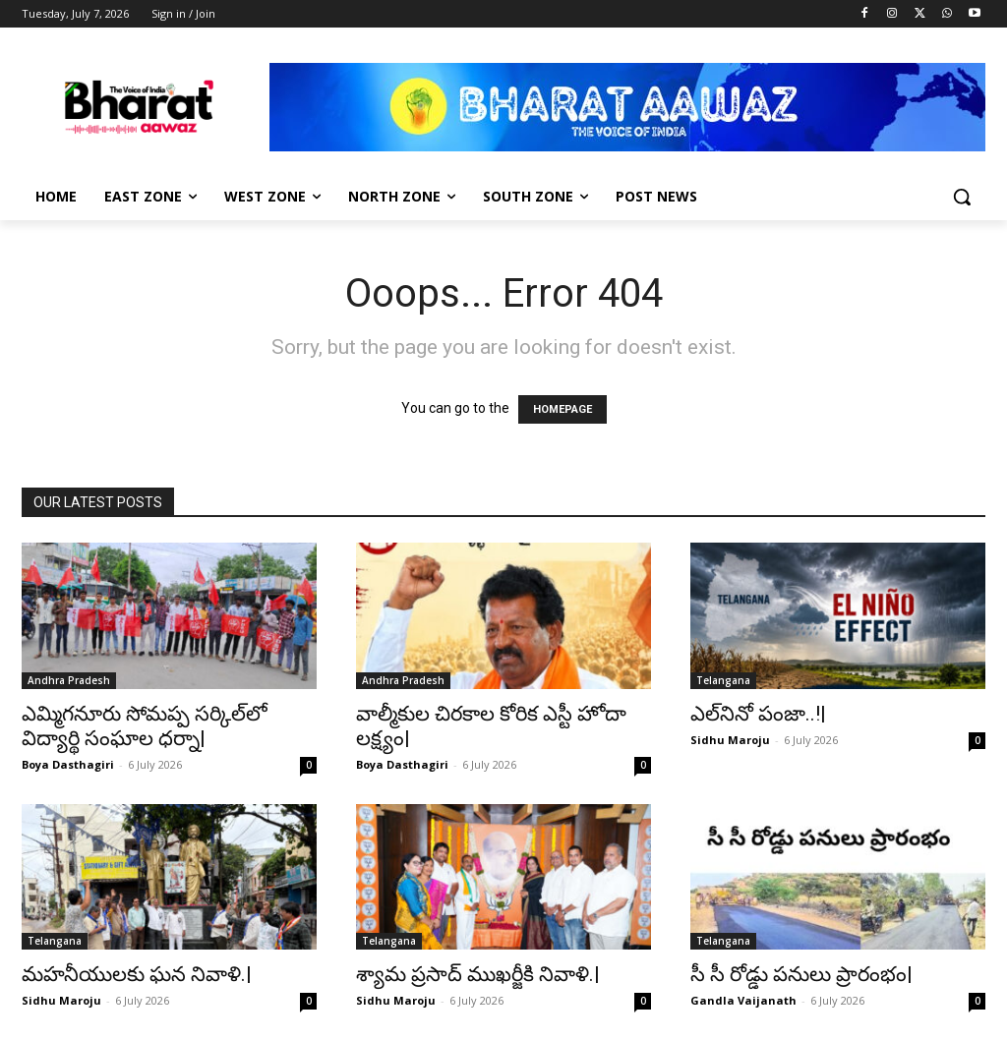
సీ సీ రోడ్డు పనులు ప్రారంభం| (801, 974)
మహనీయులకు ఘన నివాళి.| (137, 974)
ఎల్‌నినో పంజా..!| (758, 713)
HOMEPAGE (562, 409)
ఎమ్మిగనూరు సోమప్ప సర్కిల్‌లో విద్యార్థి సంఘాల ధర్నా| (144, 726)
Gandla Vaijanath (743, 1000)
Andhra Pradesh (69, 680)
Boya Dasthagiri (68, 764)
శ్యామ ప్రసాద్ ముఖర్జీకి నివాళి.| (478, 974)
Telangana (723, 680)
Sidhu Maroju (730, 739)
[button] (961, 196)
